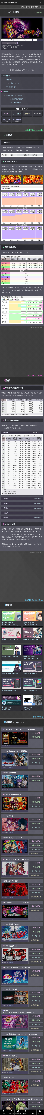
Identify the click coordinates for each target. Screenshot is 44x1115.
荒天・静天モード (16, 83)
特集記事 (11, 1113)
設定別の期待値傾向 (17, 99)
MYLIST (25, 1113)
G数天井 (9, 80)
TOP (33, 1113)
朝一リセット (36, 675)
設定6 (6, 473)
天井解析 (7, 76)
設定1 (6, 388)
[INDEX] (40, 1112)
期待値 (6, 91)
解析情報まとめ (36, 765)
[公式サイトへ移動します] (10, 43)
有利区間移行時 (11, 87)
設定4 (6, 464)
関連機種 (18, 1113)
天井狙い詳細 (36, 649)
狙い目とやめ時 (16, 103)
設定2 (6, 454)
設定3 (6, 459)
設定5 (6, 469)
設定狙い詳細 (36, 645)
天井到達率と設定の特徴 (14, 95)
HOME (3, 1113)
